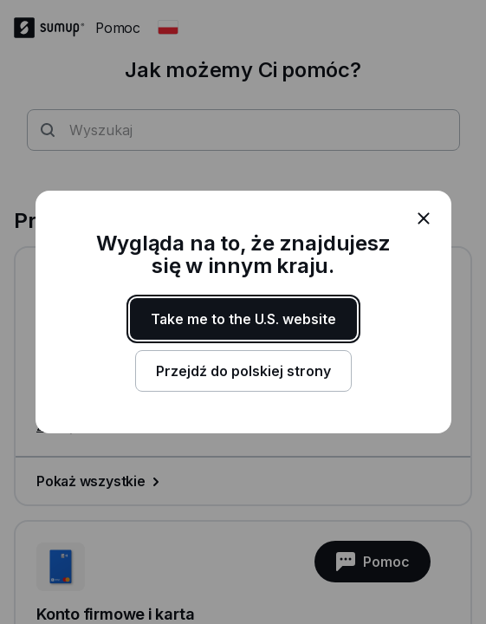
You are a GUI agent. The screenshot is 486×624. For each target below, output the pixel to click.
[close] (423, 218)
